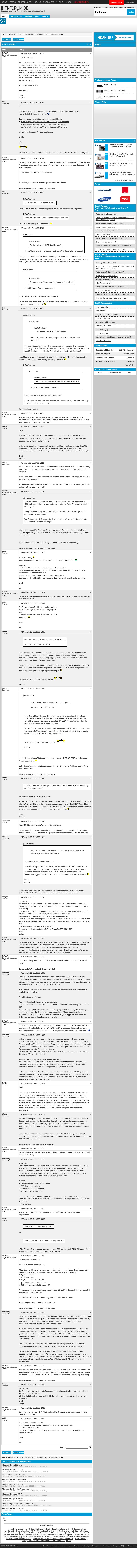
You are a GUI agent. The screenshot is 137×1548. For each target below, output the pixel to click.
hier (46, 441)
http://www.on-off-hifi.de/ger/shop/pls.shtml (37, 926)
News (4, 2)
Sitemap (77, 1546)
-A (87, 44)
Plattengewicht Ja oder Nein (106, 214)
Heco (129, 373)
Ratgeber (28, 16)
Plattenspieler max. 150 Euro (12, 1470)
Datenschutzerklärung (110, 1546)
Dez (4, 1520)
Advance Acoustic (115, 373)
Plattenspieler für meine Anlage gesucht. (17, 1489)
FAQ (122, 1546)
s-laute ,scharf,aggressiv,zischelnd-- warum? (112, 250)
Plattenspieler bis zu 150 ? (12, 1494)
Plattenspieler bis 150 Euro (12, 1465)
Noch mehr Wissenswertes (31, 1191)
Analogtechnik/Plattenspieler (39, 34)
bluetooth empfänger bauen (106, 322)
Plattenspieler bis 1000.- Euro (13, 1508)
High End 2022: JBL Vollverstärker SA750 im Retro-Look (122, 155)
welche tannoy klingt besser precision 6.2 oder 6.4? (114, 337)
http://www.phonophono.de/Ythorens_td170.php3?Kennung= (45, 122)
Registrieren (132, 1546)
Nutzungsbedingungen (91, 1546)
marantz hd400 (101, 311)
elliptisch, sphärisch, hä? (105, 231)
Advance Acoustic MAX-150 (114, 91)
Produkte (48, 2)
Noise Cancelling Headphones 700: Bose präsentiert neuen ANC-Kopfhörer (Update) (54, 1540)
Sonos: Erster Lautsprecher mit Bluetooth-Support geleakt (28, 1529)
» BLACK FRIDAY (81, 2)
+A (90, 44)
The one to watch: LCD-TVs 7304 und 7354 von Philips (36, 1531)
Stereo (16, 34)
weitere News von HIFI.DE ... (125, 180)
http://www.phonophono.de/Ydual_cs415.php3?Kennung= (43, 124)
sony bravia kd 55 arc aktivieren (107, 315)
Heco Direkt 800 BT (111, 97)
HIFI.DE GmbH (13, 1546)
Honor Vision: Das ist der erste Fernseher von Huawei (53, 1539)
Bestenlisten (25, 2)
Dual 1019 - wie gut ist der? (106, 242)
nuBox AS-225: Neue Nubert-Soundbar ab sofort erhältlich (43, 1537)
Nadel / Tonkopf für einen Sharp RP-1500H (111, 238)
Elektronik (24, 34)
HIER (37, 173)
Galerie (45, 16)
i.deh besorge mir (102, 333)
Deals (38, 2)
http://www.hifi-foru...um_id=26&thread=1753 (39, 615)
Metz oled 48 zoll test (103, 341)
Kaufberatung (16, 16)
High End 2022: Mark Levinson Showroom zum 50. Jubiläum (120, 146)
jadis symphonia (102, 307)
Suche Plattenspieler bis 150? (13, 1499)
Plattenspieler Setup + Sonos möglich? (110, 223)
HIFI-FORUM (7, 34)
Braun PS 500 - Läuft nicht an (106, 227)
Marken (60, 2)
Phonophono (26, 1204)
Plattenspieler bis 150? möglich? (14, 1479)
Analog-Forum (24, 833)
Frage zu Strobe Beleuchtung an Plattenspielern (113, 246)
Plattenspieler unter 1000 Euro (33, 1189)
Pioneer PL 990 (110, 85)
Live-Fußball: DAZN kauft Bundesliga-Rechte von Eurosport (42, 1533)
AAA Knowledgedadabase (31, 1186)
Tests (13, 2)
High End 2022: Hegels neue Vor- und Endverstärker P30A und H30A (122, 174)
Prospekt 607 (72, 1062)
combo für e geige (102, 330)
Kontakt (45, 1546)
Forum (4, 16)
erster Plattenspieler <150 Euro (13, 1475)
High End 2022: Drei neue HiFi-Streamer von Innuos (120, 164)
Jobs (69, 2)
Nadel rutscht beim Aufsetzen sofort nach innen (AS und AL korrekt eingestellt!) (115, 219)
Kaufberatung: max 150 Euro (12, 1484)
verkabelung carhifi (103, 318)
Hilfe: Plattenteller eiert (104, 235)
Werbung (67, 1546)
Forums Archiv (129, 365)
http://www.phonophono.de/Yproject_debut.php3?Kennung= (44, 127)
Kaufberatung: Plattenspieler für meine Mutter (19, 1504)
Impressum (56, 1546)
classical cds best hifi (103, 326)
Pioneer (101, 373)
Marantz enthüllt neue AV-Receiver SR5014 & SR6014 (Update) (49, 1535)
